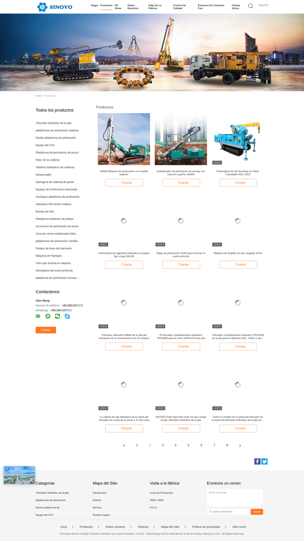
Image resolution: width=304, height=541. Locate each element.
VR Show (118, 7)
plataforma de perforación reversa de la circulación (58, 277)
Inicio (63, 526)
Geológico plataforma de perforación (57, 196)
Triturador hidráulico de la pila (53, 123)
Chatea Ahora (236, 7)
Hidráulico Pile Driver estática (53, 204)
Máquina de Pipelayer (49, 255)
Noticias (143, 526)
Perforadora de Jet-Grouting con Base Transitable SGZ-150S (238, 173)
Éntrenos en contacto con (211, 7)
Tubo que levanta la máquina (53, 263)
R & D (153, 507)
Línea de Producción (161, 492)
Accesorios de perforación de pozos (57, 226)
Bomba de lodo (45, 211)
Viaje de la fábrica (155, 7)
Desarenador (43, 174)
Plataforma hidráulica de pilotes (54, 218)
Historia (97, 500)
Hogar (94, 5)
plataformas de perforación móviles (57, 241)
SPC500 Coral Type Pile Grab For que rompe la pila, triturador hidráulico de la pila (180, 418)
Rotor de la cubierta (47, 159)
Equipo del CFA (45, 145)
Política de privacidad (206, 526)
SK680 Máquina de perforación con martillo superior (124, 173)
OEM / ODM (157, 500)
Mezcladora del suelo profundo (54, 270)
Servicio (97, 507)
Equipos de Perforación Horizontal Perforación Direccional (58, 189)
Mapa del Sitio (170, 526)
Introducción (99, 492)
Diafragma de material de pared (55, 182)
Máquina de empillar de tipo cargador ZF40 (238, 253)
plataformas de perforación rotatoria (57, 130)
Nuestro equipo (101, 514)
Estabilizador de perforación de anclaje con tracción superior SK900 (181, 173)
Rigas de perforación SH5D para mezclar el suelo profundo (181, 255)
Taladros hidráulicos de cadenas (55, 167)
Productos (106, 5)
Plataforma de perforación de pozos (57, 152)
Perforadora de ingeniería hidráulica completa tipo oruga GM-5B (123, 255)
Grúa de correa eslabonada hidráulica (58, 233)
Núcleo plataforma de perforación (56, 137)
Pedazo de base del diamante (54, 248)
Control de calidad (179, 7)
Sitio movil (239, 526)
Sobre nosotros (132, 7)
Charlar (46, 330)
